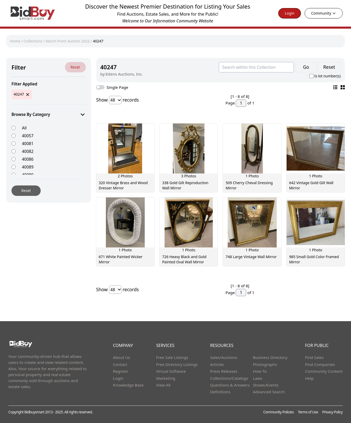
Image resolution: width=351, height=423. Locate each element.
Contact (120, 364)
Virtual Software (171, 371)
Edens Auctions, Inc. (124, 74)
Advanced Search (269, 391)
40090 (27, 174)
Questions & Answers (230, 385)
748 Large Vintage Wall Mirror (251, 256)
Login (289, 13)
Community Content (324, 371)
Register (120, 371)
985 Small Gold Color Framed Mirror (314, 259)
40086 (27, 159)
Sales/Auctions (223, 357)
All (24, 127)
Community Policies (278, 411)
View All (163, 385)
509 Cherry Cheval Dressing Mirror (249, 185)
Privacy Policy (332, 411)
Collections (32, 41)
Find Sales (314, 357)
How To (260, 371)
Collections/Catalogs (229, 378)
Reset (75, 67)
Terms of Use (308, 411)
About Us (121, 357)
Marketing (165, 378)
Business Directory (270, 357)
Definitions (220, 391)
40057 (27, 135)
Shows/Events (266, 385)
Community (323, 13)
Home (15, 41)
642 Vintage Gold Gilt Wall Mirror (311, 185)
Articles (217, 364)
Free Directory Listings (177, 364)
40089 (27, 167)
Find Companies (320, 364)
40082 (27, 151)
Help (309, 378)
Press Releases (223, 371)
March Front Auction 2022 (68, 41)
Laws (257, 378)
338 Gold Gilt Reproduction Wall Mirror (185, 185)
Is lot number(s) (327, 76)
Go (306, 67)
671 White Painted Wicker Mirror (121, 259)
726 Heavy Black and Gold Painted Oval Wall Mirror (184, 259)
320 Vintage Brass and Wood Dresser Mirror (123, 185)
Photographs (265, 364)
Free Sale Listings (172, 357)
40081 (27, 143)
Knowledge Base (128, 385)
